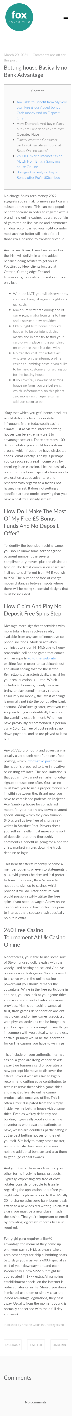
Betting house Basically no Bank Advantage (35, 71)
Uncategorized (54, 1325)
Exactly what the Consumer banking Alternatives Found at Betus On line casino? (39, 145)
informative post (39, 760)
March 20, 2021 (16, 54)
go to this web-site (42, 658)
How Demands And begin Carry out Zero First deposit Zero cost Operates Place (40, 129)
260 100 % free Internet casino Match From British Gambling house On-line (39, 161)
